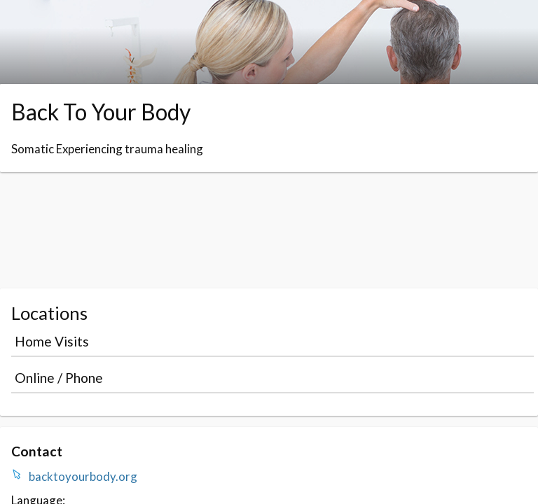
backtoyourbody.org (83, 476)
